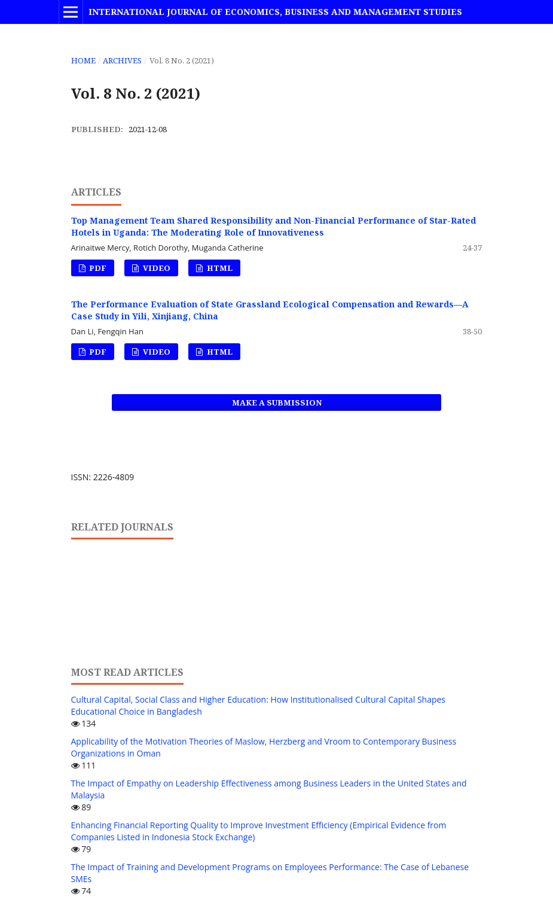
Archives (122, 60)
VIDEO (155, 268)
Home (83, 60)
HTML (219, 268)
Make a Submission (277, 402)
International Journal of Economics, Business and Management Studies (275, 11)
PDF (96, 268)
